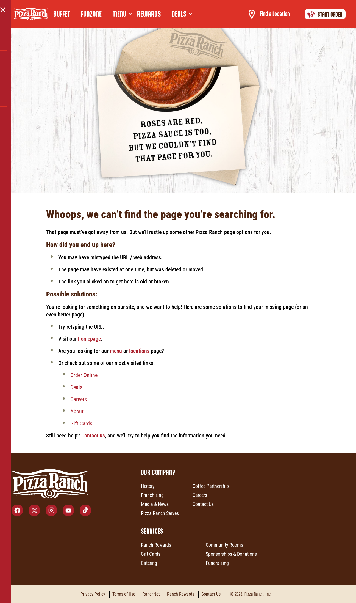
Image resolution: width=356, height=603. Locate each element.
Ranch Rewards (156, 545)
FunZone (91, 14)
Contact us (93, 435)
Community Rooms (224, 545)
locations (140, 351)
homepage (89, 338)
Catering (149, 563)
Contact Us (203, 504)
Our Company (158, 472)
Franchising (152, 495)
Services (152, 531)
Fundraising (217, 563)
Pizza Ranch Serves (160, 513)
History (148, 486)
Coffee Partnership (211, 486)
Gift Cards (81, 423)
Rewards (149, 14)
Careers (78, 399)
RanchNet (151, 594)
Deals (76, 387)
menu (116, 351)
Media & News (155, 504)
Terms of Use (123, 594)
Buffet (61, 14)
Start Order (323, 14)
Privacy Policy (92, 594)
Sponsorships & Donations (231, 554)
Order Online (84, 375)
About (77, 411)
